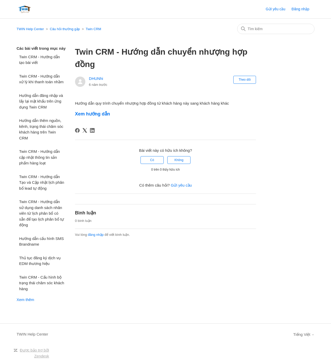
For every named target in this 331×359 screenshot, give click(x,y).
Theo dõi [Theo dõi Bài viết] (245, 79)
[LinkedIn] (92, 130)
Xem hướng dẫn (92, 113)
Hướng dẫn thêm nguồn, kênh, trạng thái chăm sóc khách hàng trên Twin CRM (41, 129)
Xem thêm (25, 299)
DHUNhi (96, 78)
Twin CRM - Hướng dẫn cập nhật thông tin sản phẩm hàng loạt (39, 157)
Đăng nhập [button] (300, 9)
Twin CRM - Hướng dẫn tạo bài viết (39, 60)
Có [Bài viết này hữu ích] (152, 160)
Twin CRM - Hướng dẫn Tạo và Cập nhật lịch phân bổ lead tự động (41, 182)
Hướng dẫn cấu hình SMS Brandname (41, 241)
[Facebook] (77, 130)
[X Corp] (84, 130)
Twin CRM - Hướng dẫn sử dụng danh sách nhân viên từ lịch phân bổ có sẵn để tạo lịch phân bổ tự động (41, 213)
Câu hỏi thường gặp (65, 29)
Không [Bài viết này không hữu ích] (179, 160)
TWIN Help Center (30, 29)
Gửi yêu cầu (275, 9)
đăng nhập (96, 235)
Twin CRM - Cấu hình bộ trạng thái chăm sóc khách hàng (41, 283)
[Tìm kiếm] (276, 29)
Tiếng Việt (304, 334)
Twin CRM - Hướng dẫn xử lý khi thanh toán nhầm (41, 79)
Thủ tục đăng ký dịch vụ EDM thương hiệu (40, 261)
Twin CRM (93, 29)
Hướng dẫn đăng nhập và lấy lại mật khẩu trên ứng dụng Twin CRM (41, 101)
